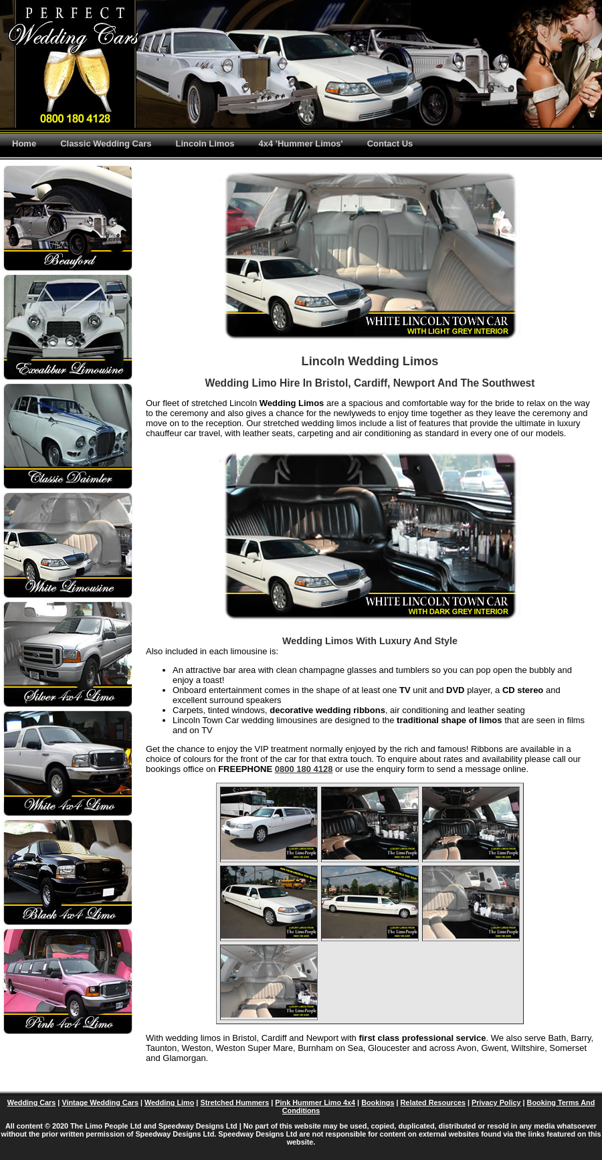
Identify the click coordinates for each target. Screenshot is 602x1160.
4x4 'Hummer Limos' (301, 143)
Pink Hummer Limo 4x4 (315, 1102)
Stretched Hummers (234, 1102)
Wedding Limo (169, 1102)
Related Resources (433, 1102)
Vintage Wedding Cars (100, 1102)
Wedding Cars (31, 1102)
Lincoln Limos (204, 143)
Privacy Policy (496, 1102)
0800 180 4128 (304, 769)
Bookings (377, 1102)
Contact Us (390, 143)
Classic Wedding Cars (105, 143)
